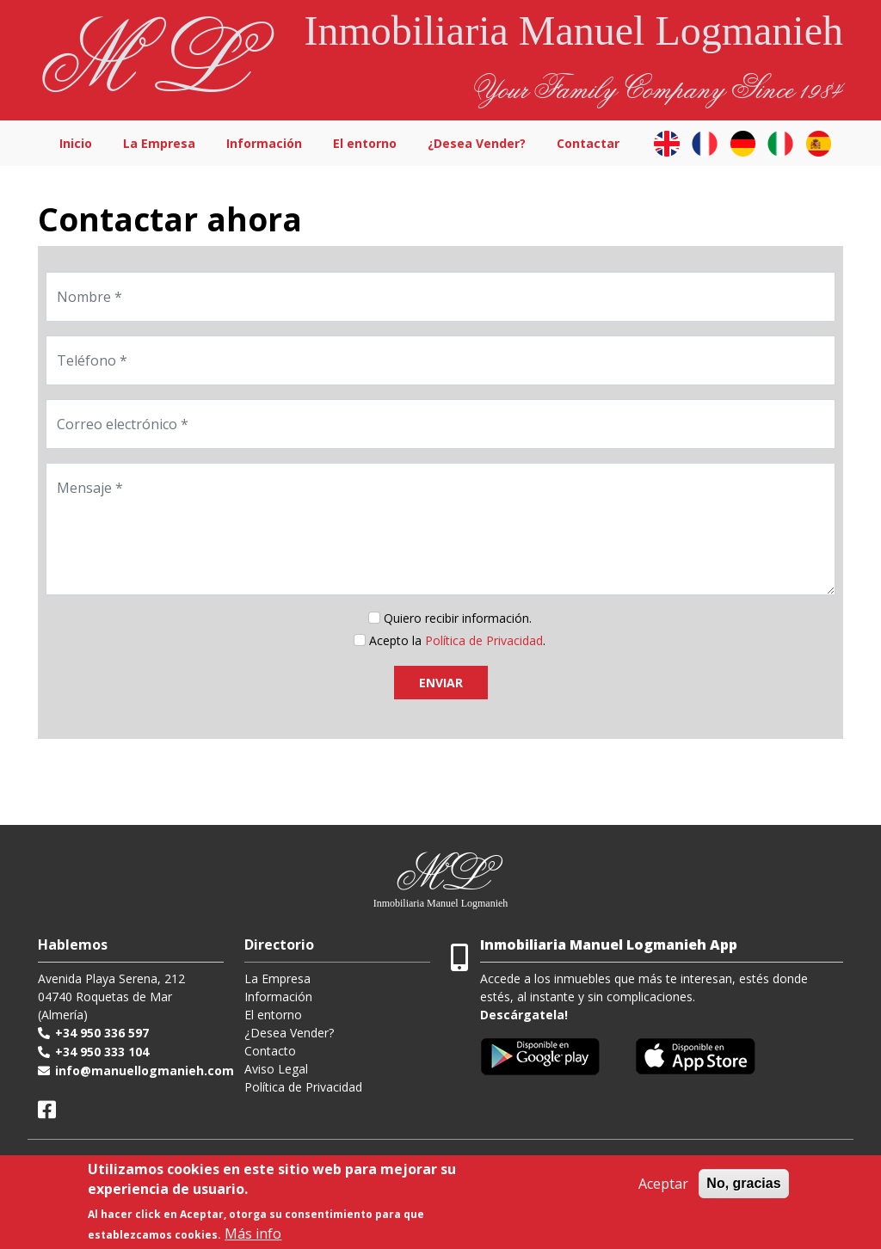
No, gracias (743, 1183)
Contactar (588, 143)
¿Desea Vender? (477, 143)
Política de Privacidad (303, 1087)
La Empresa (159, 143)
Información (264, 143)
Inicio (75, 143)
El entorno (365, 143)
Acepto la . (457, 640)
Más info (253, 1233)
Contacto (270, 1051)
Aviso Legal (276, 1069)
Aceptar (663, 1183)
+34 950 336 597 (102, 1032)
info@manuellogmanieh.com (144, 1070)
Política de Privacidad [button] (484, 640)
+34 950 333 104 (102, 1051)
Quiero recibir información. (458, 618)
